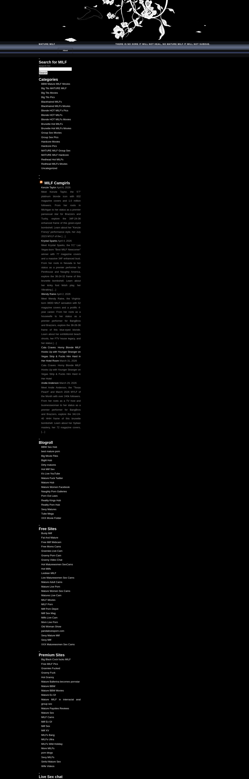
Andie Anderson (50, 383)
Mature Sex (47, 712)
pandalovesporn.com (52, 630)
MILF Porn (47, 604)
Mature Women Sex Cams (55, 591)
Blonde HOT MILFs (51, 115)
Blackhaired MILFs (51, 101)
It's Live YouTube (50, 473)
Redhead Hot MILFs (52, 159)
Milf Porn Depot (49, 608)
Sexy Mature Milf (50, 635)
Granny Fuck (48, 672)
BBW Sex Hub (49, 447)
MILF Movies (48, 599)
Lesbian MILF (48, 573)
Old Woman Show (51, 626)
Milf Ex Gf (46, 721)
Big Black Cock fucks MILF (56, 659)
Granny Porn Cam (51, 555)
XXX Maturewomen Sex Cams (58, 644)
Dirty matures (48, 464)
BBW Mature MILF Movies (55, 83)
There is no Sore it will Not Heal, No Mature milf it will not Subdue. (162, 44)
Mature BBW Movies (52, 690)
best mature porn (50, 451)
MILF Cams (47, 717)
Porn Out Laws (49, 495)
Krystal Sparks (49, 240)
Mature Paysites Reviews (55, 708)
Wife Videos (47, 766)
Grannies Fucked (50, 668)
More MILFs (47, 748)
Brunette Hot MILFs (52, 124)
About (65, 50)
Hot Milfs (46, 568)
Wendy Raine (48, 294)
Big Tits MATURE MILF (54, 88)
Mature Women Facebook (55, 487)
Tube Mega (47, 513)
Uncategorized (49, 168)
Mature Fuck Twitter (52, 478)
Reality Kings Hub (51, 500)
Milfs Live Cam (49, 617)
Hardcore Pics (49, 146)
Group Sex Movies (51, 132)
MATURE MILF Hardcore (55, 155)
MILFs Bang (48, 735)
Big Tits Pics (48, 97)
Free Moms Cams (51, 546)
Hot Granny (47, 677)
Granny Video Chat (51, 559)
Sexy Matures (48, 509)
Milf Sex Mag (48, 613)
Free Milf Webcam (51, 542)
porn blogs (47, 752)
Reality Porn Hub (50, 504)
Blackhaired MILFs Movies (55, 106)
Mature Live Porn (50, 586)
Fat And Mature (49, 537)
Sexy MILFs (47, 757)
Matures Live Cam (51, 595)
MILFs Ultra (47, 739)
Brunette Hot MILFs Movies (56, 128)
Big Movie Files (49, 455)
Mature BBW (48, 686)
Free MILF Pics (49, 664)
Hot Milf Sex (48, 469)
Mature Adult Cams (51, 582)
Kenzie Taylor (48, 187)
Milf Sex (45, 726)
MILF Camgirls (57, 183)
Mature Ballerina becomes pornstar (60, 681)
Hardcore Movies (50, 141)
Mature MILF (47, 44)
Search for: (45, 65)
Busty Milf (46, 533)
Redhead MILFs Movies (54, 163)
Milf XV (45, 730)
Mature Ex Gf (48, 695)
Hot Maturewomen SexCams (57, 564)
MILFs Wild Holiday (52, 744)
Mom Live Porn (49, 622)
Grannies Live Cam (51, 550)
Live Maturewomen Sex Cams (57, 577)
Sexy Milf (46, 639)
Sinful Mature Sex (51, 761)
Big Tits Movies (49, 92)
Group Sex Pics (49, 137)
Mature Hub (47, 482)
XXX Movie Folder (51, 518)
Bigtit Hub (46, 460)
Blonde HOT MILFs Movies (56, 119)
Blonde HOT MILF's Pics (54, 110)
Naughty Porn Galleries (54, 491)
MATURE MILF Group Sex (55, 150)
